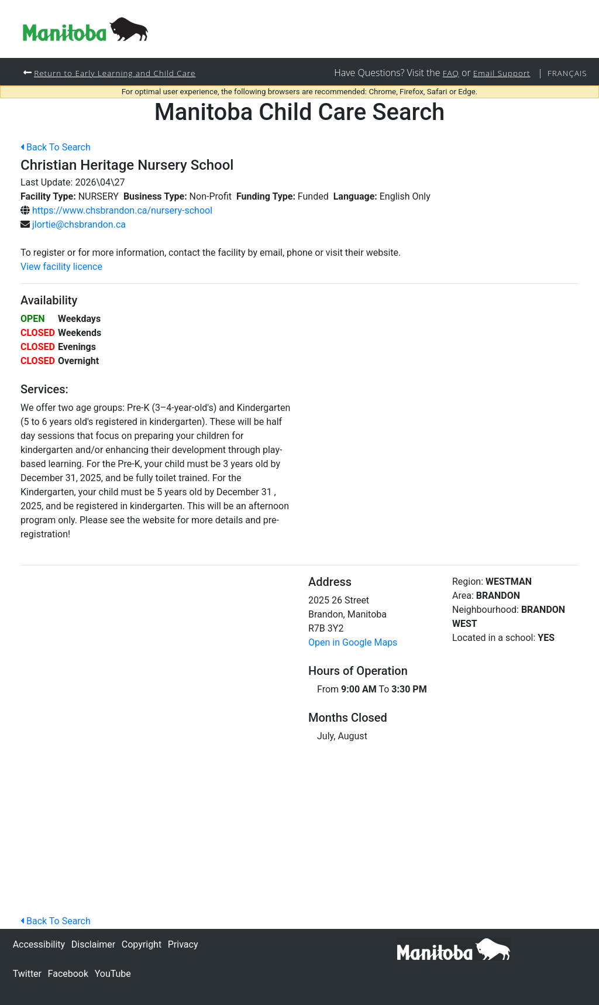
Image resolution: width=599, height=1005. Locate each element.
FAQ (444, 72)
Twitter (27, 973)
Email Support (497, 72)
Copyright (141, 944)
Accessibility (39, 944)
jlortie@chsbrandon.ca (79, 225)
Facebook (68, 973)
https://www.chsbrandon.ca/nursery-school (122, 211)
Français (566, 72)
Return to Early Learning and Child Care (119, 72)
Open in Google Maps (352, 643)
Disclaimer (93, 944)
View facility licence (61, 267)
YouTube (113, 973)
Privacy (183, 944)
